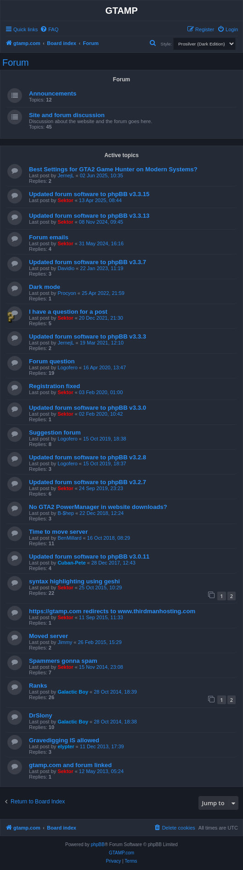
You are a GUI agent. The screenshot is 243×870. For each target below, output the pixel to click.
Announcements (52, 93)
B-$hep (65, 513)
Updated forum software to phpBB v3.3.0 (87, 407)
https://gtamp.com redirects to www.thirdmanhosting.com (112, 611)
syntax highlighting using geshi (74, 581)
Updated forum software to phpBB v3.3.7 (87, 262)
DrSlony (40, 715)
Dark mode (44, 286)
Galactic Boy (72, 692)
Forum (15, 62)
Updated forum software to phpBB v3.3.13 (89, 215)
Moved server (48, 636)
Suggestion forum (55, 432)
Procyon (66, 293)
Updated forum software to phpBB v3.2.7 (87, 482)
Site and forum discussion (67, 115)
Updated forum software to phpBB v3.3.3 (87, 336)
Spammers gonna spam (63, 660)
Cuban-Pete (71, 562)
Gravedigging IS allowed (64, 740)
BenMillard (69, 538)
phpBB (98, 844)
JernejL (65, 175)
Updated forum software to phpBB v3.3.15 (89, 194)
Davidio (65, 268)
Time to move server (58, 531)
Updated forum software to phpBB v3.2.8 (87, 457)
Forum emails (48, 237)
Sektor (65, 200)
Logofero (67, 367)
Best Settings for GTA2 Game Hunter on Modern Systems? (113, 169)
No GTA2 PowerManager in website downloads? (98, 506)
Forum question (52, 361)
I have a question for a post (68, 311)
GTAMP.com (121, 852)
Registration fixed (54, 386)
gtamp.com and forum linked (70, 765)
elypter (65, 746)
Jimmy (64, 642)
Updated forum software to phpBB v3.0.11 (89, 556)
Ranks (38, 685)
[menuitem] (49, 29)
